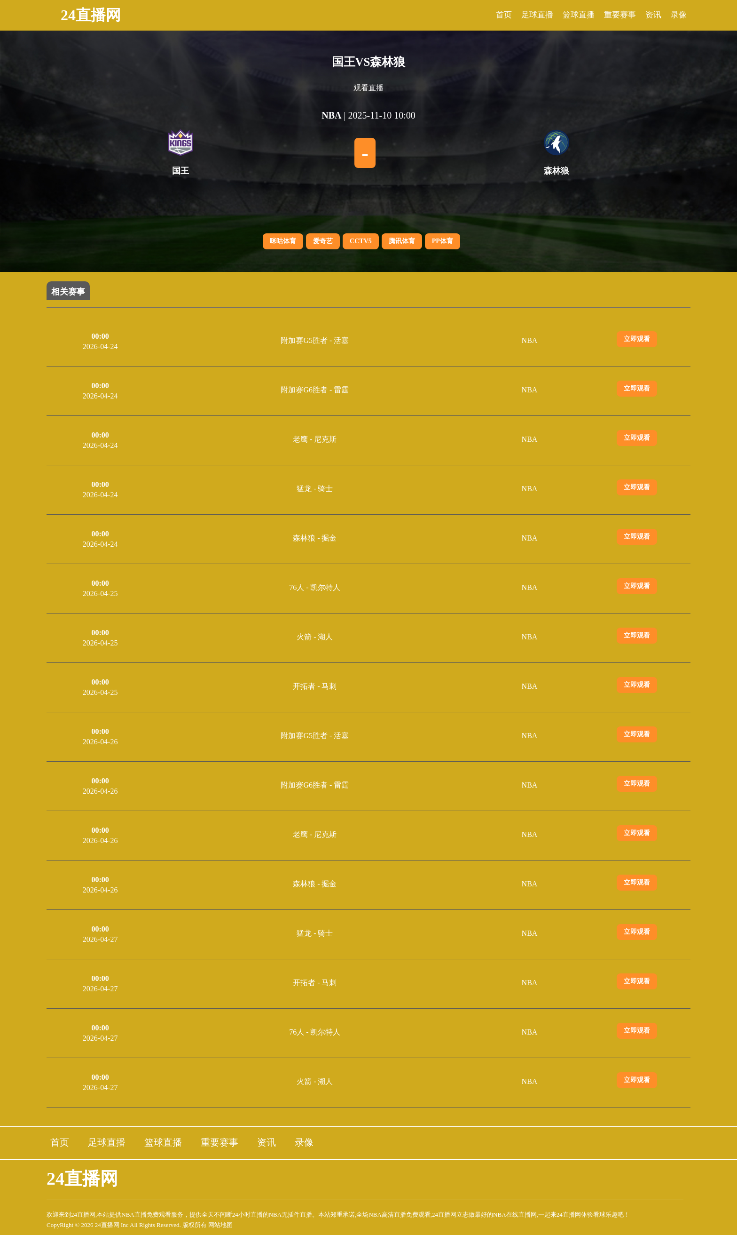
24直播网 (91, 15)
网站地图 (220, 1224)
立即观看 (637, 339)
